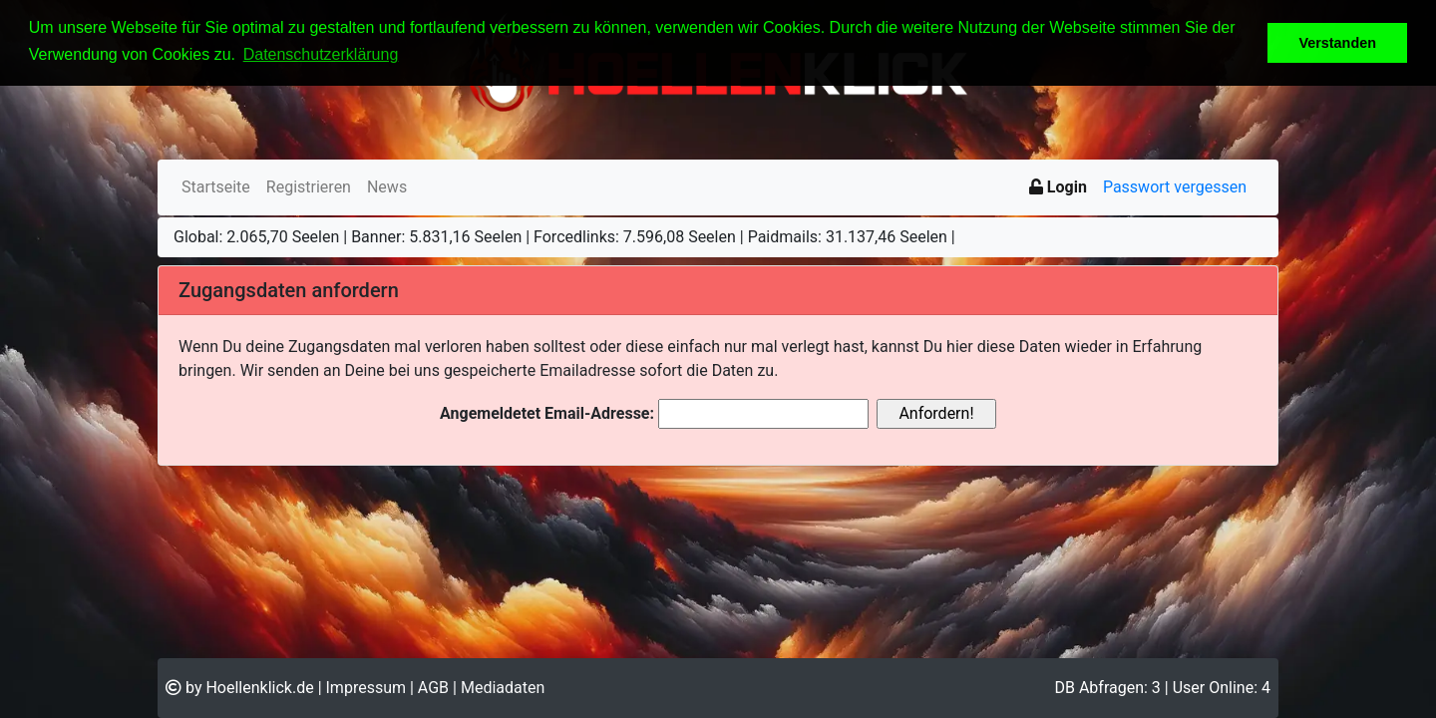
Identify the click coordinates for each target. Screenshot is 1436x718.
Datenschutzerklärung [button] (321, 54)
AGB (433, 687)
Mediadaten (502, 687)
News (387, 187)
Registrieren (308, 187)
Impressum (366, 687)
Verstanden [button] (1337, 43)
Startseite (215, 187)
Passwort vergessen (1175, 187)
